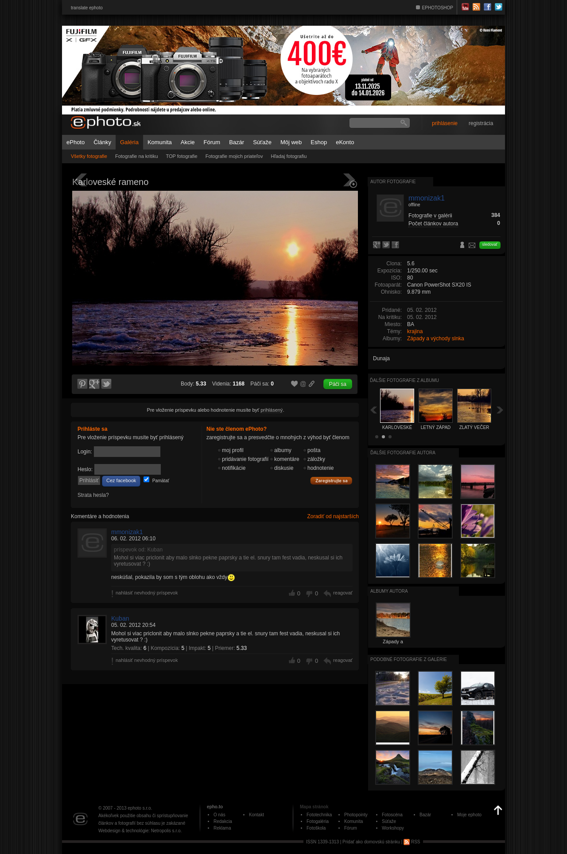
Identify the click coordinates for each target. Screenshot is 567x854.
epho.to (215, 806)
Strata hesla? (93, 495)
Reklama (222, 828)
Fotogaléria (318, 821)
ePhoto (75, 142)
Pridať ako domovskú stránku (371, 841)
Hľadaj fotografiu (289, 156)
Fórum (212, 142)
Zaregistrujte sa (331, 481)
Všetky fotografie (89, 156)
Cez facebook (121, 480)
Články (102, 142)
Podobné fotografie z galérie (408, 659)
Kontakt (256, 814)
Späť (373, 410)
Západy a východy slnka (435, 338)
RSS (412, 841)
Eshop (319, 142)
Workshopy (393, 828)
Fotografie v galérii (430, 216)
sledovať (489, 244)
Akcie (188, 142)
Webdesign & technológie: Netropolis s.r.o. (140, 830)
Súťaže (262, 142)
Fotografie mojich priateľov (234, 156)
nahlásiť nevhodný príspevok (147, 592)
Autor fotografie (393, 181)
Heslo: (85, 469)
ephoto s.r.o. (140, 808)
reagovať (343, 592)
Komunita (160, 142)
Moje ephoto (469, 814)
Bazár (236, 142)
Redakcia (223, 821)
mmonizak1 (127, 531)
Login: (85, 452)
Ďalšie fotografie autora (402, 452)
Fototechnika (319, 814)
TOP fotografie (182, 156)
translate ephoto (87, 7)
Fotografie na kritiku (136, 156)
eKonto (345, 142)
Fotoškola (316, 828)
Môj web (291, 142)
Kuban (120, 618)
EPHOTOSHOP (437, 7)
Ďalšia (500, 410)
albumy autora (389, 591)
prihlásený (271, 410)
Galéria (129, 142)
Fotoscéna (392, 814)
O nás (219, 814)
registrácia (481, 123)
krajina (415, 331)
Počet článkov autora (433, 223)
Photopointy (356, 814)
